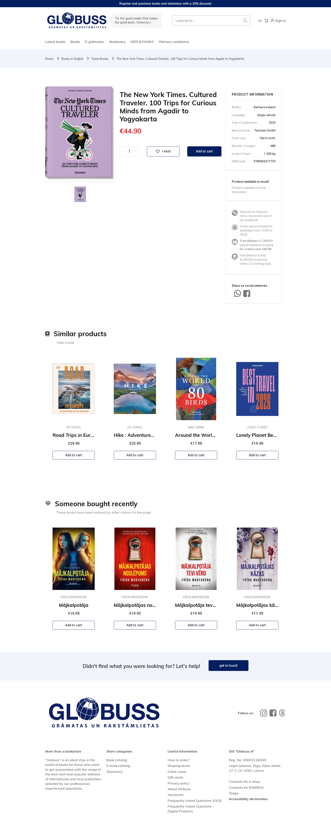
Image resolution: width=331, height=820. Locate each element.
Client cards (177, 771)
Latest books (55, 42)
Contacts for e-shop (244, 781)
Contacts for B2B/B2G (246, 787)
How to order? (179, 760)
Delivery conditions (174, 42)
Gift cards (175, 777)
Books (75, 42)
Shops (234, 793)
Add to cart (204, 151)
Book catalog (116, 760)
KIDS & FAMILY (142, 42)
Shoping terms (179, 766)
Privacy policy (179, 783)
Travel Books (100, 59)
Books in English (72, 59)
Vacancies (176, 795)
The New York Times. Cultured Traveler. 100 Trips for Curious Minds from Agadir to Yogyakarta (180, 59)
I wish (163, 151)
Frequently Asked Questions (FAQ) (194, 800)
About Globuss (179, 789)
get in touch (228, 666)
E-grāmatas (94, 42)
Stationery (117, 42)
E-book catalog (118, 766)
